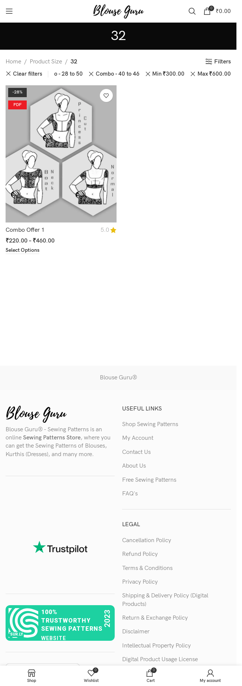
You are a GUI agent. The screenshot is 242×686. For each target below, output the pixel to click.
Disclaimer (136, 631)
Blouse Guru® (118, 377)
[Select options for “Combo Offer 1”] (22, 250)
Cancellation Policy (146, 540)
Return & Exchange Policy (155, 617)
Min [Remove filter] (168, 74)
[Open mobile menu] (9, 11)
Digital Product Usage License (160, 659)
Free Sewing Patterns (149, 480)
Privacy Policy (140, 582)
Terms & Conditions (147, 568)
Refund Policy (140, 554)
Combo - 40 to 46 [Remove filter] (118, 73)
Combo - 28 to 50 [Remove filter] (61, 73)
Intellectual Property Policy (156, 645)
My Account (137, 438)
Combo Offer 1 (25, 230)
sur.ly (16, 634)
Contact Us (136, 452)
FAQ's (130, 493)
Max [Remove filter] (214, 74)
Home (13, 61)
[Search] (192, 11)
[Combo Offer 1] (61, 153)
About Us (134, 465)
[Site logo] (118, 10)
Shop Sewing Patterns (150, 424)
